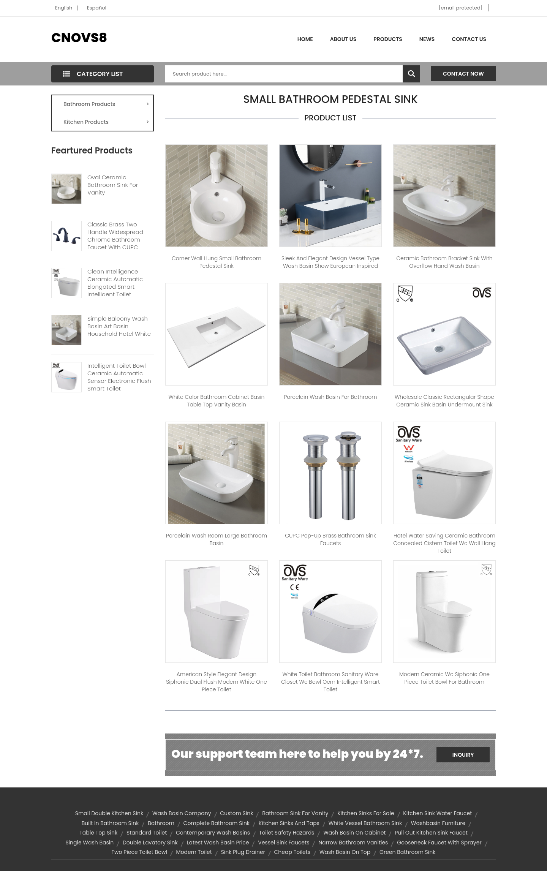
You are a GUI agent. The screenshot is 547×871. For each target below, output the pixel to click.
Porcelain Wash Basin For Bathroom (330, 397)
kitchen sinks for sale (365, 813)
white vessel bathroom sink (365, 823)
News (427, 39)
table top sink (98, 832)
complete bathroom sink (216, 823)
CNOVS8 (79, 37)
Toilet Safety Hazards (287, 832)
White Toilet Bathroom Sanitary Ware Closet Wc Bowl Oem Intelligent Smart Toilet (330, 681)
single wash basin (89, 842)
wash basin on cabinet (354, 832)
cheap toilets (292, 852)
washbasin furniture (438, 823)
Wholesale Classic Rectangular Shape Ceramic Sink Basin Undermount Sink (444, 400)
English (63, 7)
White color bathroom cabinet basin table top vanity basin (216, 400)
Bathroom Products (106, 104)
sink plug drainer (243, 852)
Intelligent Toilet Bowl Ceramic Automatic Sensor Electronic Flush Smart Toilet (119, 377)
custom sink (236, 813)
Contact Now (463, 73)
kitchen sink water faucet (437, 813)
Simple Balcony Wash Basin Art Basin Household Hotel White (119, 326)
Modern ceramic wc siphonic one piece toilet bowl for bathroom (444, 678)
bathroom (161, 823)
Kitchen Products (106, 122)
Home (305, 39)
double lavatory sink (150, 842)
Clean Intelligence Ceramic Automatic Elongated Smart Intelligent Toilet (115, 283)
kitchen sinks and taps (289, 823)
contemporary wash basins (213, 832)
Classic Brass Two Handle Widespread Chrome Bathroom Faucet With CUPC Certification (115, 240)
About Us (343, 39)
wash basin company (181, 813)
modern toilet (194, 852)
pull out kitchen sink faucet (431, 832)
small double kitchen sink (109, 813)
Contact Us (469, 39)
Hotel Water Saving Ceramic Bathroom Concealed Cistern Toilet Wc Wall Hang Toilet (444, 543)
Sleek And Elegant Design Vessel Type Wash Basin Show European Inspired (330, 262)
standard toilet (146, 832)
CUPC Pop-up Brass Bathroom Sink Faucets (330, 539)
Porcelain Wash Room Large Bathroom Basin (216, 539)
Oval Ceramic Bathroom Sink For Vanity (112, 185)
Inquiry (463, 755)
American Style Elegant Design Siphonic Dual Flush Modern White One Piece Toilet (216, 681)
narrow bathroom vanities (353, 842)
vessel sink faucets (283, 842)
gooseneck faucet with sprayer (439, 842)
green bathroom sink (407, 852)
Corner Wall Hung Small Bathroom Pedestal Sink (216, 262)
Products (387, 39)
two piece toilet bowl (139, 852)
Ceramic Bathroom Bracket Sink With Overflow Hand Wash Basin (444, 262)
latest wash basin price (218, 842)
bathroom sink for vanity (295, 813)
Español (96, 7)
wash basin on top (344, 852)
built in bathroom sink (110, 823)
